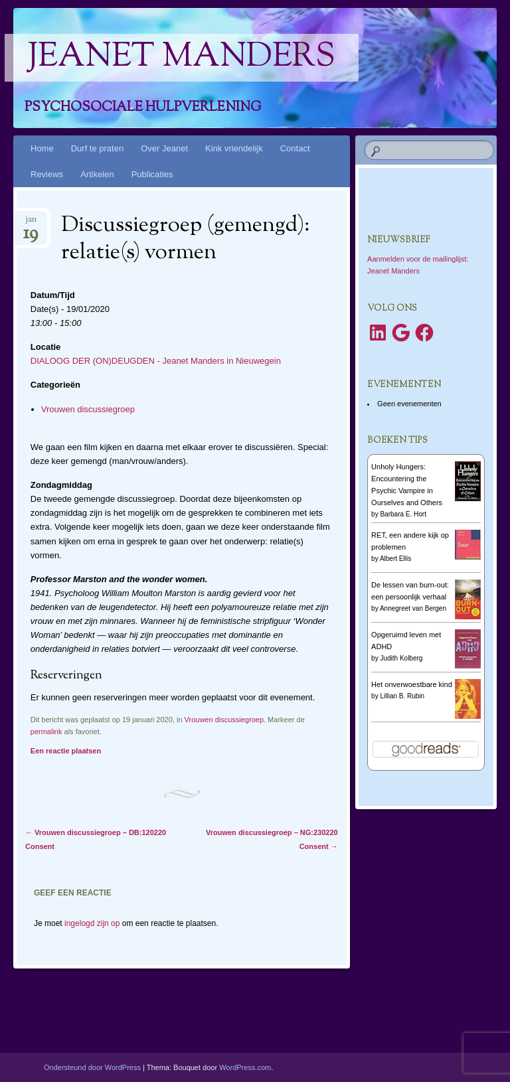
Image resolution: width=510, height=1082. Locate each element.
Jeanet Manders (181, 58)
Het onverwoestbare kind (411, 684)
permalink (46, 731)
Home (42, 148)
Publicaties (152, 174)
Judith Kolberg (401, 658)
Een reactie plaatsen (66, 751)
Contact (295, 148)
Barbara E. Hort (403, 514)
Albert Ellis (395, 558)
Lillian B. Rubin (402, 696)
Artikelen (97, 174)
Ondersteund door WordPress (92, 1067)
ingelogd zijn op (92, 923)
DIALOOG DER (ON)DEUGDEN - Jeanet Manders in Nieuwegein (156, 361)
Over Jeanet (164, 148)
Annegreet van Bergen (413, 608)
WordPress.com (245, 1067)
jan (30, 223)
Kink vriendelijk (234, 148)
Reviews (47, 174)
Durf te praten (97, 148)
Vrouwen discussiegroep (88, 409)
